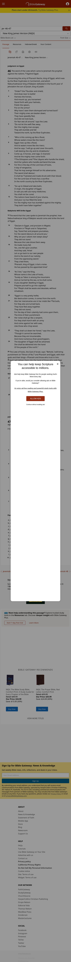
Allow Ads (35, 398)
